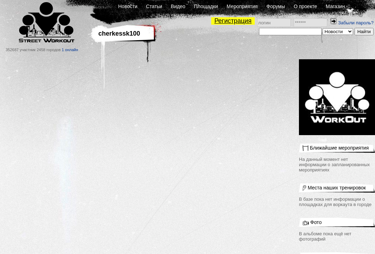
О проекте (305, 6)
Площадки (206, 6)
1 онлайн (70, 50)
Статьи (154, 6)
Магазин (335, 6)
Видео (178, 6)
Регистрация (233, 20)
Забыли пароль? (356, 22)
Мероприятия (242, 6)
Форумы (275, 6)
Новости (127, 6)
